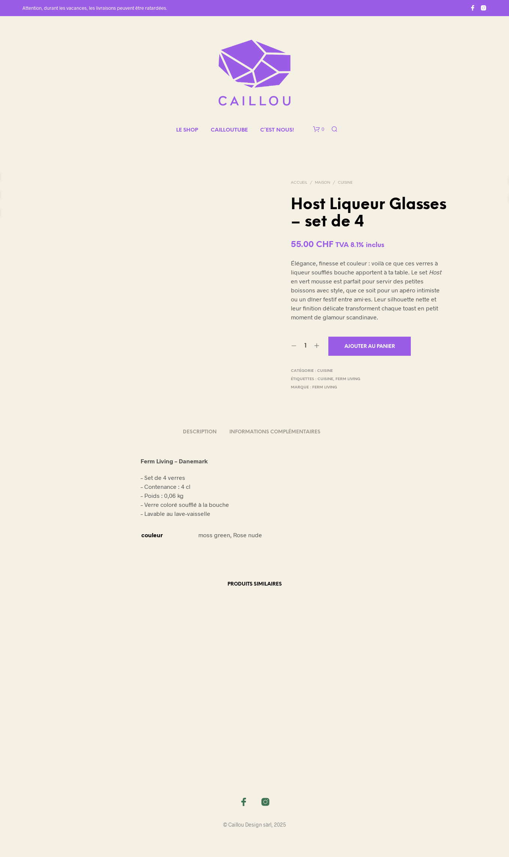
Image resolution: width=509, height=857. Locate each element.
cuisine (325, 379)
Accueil (299, 183)
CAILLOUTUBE (229, 130)
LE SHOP (187, 130)
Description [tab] (200, 432)
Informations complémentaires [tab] (274, 432)
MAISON (322, 183)
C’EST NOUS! (277, 130)
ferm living (347, 379)
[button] (318, 129)
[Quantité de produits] (305, 346)
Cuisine (345, 183)
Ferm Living (324, 387)
